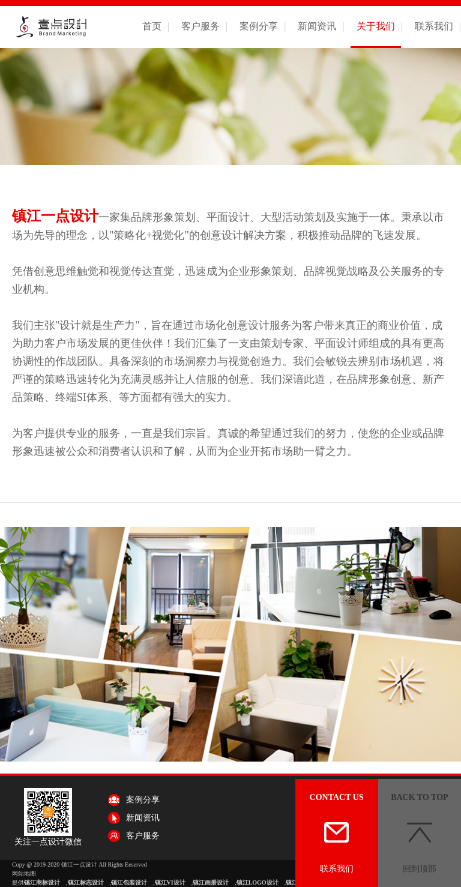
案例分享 (259, 26)
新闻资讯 (317, 26)
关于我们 (376, 26)
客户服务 (200, 26)
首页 (151, 26)
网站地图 (24, 873)
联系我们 (434, 26)
